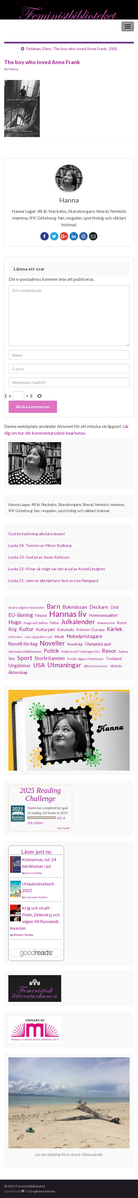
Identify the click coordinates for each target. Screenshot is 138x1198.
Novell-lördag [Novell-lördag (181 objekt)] (23, 644)
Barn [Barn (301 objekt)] (53, 606)
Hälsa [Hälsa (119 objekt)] (54, 623)
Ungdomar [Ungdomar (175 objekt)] (19, 665)
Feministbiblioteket (23, 26)
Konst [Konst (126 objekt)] (122, 622)
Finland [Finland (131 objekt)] (41, 615)
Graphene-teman (42, 1191)
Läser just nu (36, 851)
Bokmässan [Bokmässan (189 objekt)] (74, 607)
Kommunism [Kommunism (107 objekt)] (106, 623)
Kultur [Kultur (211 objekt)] (26, 629)
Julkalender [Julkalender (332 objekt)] (78, 622)
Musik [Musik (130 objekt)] (59, 636)
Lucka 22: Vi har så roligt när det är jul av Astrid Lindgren (56, 568)
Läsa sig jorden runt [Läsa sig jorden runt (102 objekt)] (38, 637)
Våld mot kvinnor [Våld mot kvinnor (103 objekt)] (96, 666)
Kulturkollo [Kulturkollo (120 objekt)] (65, 630)
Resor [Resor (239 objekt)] (109, 650)
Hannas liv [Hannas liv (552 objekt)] (68, 614)
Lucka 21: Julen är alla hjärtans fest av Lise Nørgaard (53, 580)
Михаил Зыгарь (23, 934)
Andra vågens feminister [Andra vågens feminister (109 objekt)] (26, 607)
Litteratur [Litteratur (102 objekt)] (15, 637)
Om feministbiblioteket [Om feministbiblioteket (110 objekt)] (24, 651)
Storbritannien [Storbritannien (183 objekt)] (49, 658)
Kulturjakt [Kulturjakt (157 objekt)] (45, 629)
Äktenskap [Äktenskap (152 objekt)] (18, 672)
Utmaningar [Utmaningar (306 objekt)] (64, 665)
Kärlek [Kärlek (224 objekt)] (114, 629)
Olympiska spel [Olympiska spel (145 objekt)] (98, 644)
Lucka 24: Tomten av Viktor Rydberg (40, 545)
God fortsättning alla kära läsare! (36, 533)
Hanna (13, 69)
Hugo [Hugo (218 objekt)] (14, 622)
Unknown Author (37, 897)
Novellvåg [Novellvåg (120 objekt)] (75, 644)
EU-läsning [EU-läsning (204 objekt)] (20, 615)
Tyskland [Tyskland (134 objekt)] (114, 658)
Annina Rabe (34, 873)
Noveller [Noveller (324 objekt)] (52, 643)
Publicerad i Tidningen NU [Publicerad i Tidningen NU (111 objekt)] (80, 651)
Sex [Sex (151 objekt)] (11, 658)
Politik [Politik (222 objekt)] (51, 651)
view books (63, 828)
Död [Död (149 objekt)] (114, 607)
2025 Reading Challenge (40, 794)
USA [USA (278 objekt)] (39, 665)
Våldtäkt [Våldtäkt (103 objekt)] (116, 666)
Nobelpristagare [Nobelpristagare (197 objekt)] (84, 636)
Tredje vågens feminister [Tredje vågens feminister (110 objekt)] (85, 659)
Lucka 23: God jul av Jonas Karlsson (39, 557)
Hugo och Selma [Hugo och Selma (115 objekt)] (36, 623)
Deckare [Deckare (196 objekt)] (98, 607)
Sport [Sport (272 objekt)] (24, 658)
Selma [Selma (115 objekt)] (123, 651)
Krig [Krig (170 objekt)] (12, 629)
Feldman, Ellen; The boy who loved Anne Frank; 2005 (71, 48)
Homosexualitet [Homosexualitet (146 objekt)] (103, 615)
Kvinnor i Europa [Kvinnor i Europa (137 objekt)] (90, 629)
